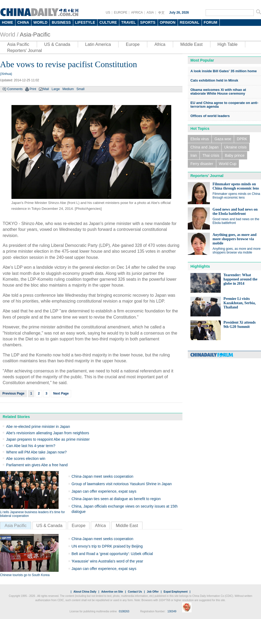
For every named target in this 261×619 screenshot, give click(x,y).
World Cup (227, 164)
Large (56, 89)
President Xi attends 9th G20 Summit (239, 324)
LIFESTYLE (85, 22)
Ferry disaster (201, 164)
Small (80, 89)
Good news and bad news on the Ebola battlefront (235, 211)
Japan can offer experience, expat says (104, 491)
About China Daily (85, 591)
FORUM (210, 22)
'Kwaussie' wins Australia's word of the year (107, 561)
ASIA (150, 12)
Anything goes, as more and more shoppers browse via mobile (234, 239)
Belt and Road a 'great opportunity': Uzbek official (112, 554)
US (108, 12)
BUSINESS (61, 22)
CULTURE (108, 22)
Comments (15, 89)
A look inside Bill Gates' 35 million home (223, 71)
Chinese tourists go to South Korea (25, 575)
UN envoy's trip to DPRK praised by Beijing (107, 546)
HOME (7, 22)
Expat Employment (175, 591)
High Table (228, 44)
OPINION (168, 22)
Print (33, 89)
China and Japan (204, 147)
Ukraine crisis (235, 147)
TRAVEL (128, 22)
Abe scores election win (25, 458)
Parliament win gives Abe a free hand (37, 465)
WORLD (40, 22)
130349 (172, 611)
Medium (68, 89)
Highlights (200, 266)
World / (9, 34)
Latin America (98, 44)
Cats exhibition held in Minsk (214, 80)
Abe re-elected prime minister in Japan (38, 426)
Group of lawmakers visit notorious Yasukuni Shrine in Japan (122, 484)
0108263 (124, 611)
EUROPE (121, 12)
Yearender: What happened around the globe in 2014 (240, 279)
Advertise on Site (112, 591)
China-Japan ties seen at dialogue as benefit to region (116, 499)
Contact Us (135, 591)
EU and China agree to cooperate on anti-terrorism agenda (224, 104)
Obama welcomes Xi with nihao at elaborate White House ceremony (218, 91)
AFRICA (137, 12)
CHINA (23, 22)
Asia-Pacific (35, 34)
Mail (46, 89)
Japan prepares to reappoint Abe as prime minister (48, 439)
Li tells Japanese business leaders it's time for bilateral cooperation (32, 514)
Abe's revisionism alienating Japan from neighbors (47, 433)
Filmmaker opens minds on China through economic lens (236, 186)
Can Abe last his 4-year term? (30, 446)
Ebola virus (199, 139)
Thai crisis (210, 155)
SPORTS (148, 22)
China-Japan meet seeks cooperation (102, 476)
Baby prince (234, 155)
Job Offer (152, 591)
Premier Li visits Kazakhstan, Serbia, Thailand (239, 303)
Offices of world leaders (210, 116)
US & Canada (57, 44)
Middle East (191, 44)
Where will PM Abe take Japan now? (36, 452)
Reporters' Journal (24, 50)
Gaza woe (222, 139)
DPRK (242, 139)
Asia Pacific (18, 44)
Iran (193, 155)
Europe (133, 44)
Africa (159, 44)
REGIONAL (189, 22)
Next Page (61, 393)
